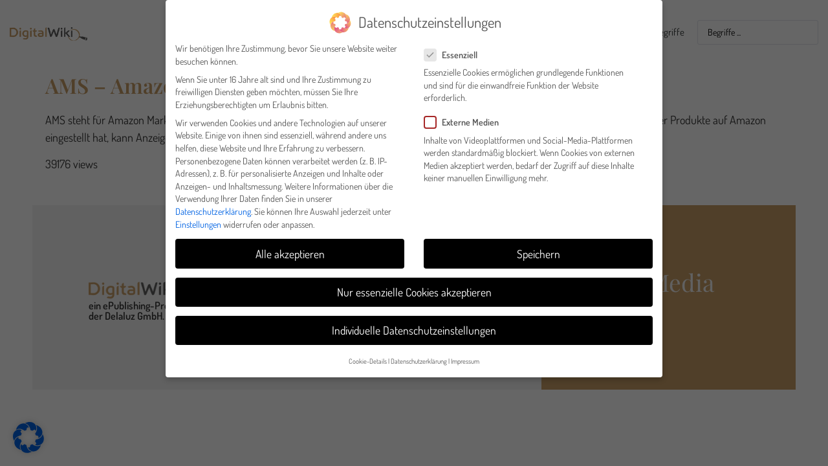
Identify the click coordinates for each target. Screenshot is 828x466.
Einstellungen (198, 219)
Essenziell (455, 49)
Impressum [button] (465, 355)
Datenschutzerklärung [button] (419, 355)
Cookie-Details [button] (368, 355)
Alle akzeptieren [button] (290, 248)
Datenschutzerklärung (213, 206)
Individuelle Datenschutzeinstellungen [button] (414, 325)
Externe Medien (465, 117)
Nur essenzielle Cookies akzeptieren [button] (414, 287)
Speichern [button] (538, 248)
